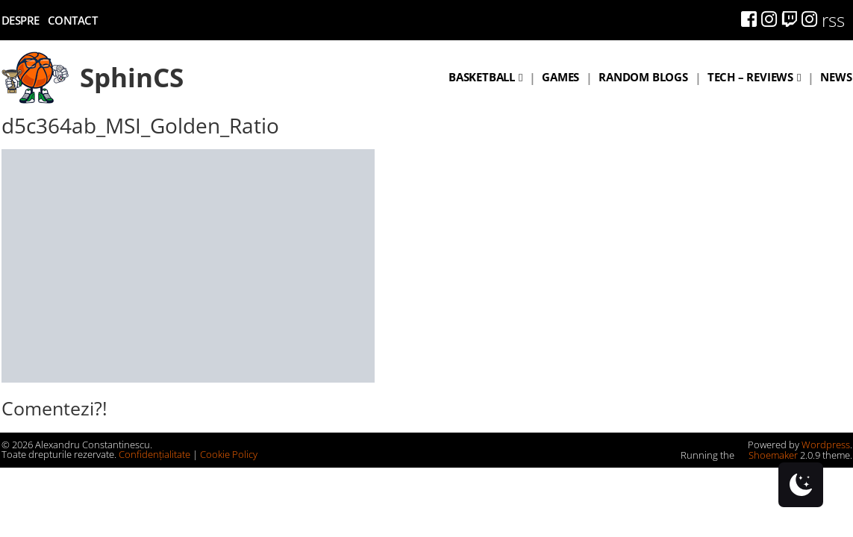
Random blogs (643, 76)
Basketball (482, 76)
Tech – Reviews (750, 76)
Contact (73, 20)
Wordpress (826, 444)
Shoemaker (767, 455)
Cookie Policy (228, 454)
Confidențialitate (154, 454)
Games (560, 76)
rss (833, 19)
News (836, 76)
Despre (20, 20)
